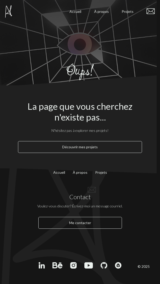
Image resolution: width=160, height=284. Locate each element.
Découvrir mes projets (80, 147)
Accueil (75, 11)
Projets (128, 11)
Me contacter (80, 223)
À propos (101, 11)
